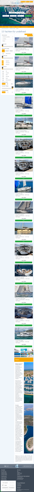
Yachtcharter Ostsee (3, 472)
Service (30, 355)
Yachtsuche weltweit (19, 477)
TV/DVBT (7, 72)
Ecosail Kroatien (19, 485)
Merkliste (23, 1)
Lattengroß (7, 50)
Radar (7, 74)
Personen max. (4, 66)
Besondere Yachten (28, 34)
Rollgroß (11, 50)
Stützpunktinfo (24, 355)
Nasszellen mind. (4, 55)
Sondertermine (13, 12)
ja (2, 62)
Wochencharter (4, 12)
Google (5, 485)
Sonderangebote (21, 12)
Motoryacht (8, 62)
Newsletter (18, 474)
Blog (17, 471)
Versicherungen (30, 351)
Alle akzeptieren (11, 487)
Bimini (7, 78)
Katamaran (7, 64)
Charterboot (18, 488)
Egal (3, 51)
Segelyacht (7, 60)
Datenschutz (6, 489)
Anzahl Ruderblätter (5, 90)
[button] (3, 53)
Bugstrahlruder (8, 53)
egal (3, 53)
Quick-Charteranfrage (20, 479)
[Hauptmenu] (2, 25)
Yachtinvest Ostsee (3, 478)
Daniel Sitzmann (19, 490)
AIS (6, 71)
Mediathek (18, 472)
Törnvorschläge (17, 355)
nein (11, 83)
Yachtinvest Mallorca (4, 479)
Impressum (10, 489)
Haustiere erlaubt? (5, 82)
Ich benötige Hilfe (29, 35)
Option (24, 54)
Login (31, 1)
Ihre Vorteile (23, 351)
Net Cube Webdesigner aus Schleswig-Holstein (23, 489)
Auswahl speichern (5, 487)
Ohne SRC (7, 76)
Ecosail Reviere (19, 484)
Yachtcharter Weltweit (4, 474)
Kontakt (27, 1)
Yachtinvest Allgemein (4, 477)
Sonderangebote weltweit (20, 478)
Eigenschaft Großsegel (5, 48)
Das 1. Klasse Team (3, 471)
